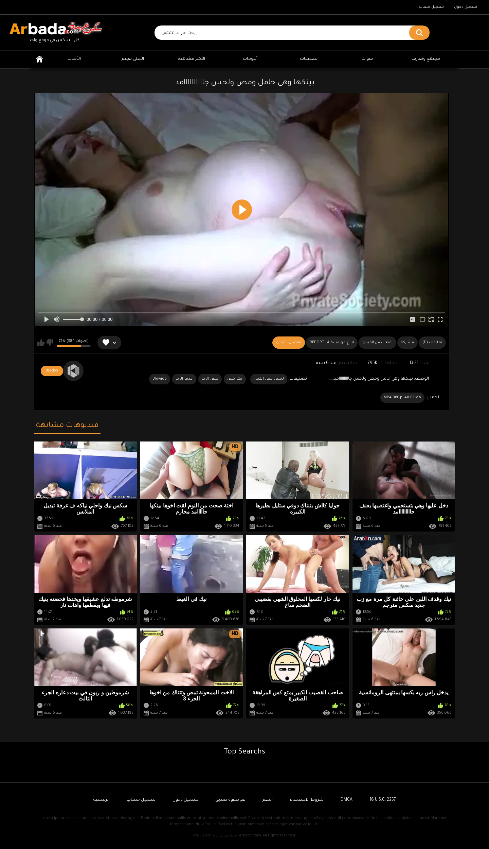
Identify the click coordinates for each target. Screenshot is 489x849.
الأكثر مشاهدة (191, 59)
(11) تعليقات (432, 343)
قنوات (367, 59)
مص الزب (210, 379)
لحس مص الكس (269, 379)
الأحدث (74, 59)
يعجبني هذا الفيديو (40, 342)
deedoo (52, 371)
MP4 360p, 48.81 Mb (402, 398)
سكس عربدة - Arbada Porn (237, 836)
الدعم (267, 800)
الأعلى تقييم (133, 59)
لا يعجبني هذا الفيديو (49, 342)
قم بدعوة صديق (230, 800)
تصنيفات (309, 59)
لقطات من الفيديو (377, 343)
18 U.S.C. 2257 (382, 800)
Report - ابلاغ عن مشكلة (332, 343)
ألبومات (250, 59)
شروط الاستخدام (307, 800)
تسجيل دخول (465, 7)
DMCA (346, 800)
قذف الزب (184, 379)
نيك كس (234, 379)
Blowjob (159, 379)
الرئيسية (39, 59)
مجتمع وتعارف (426, 59)
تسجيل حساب (431, 7)
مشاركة (407, 343)
